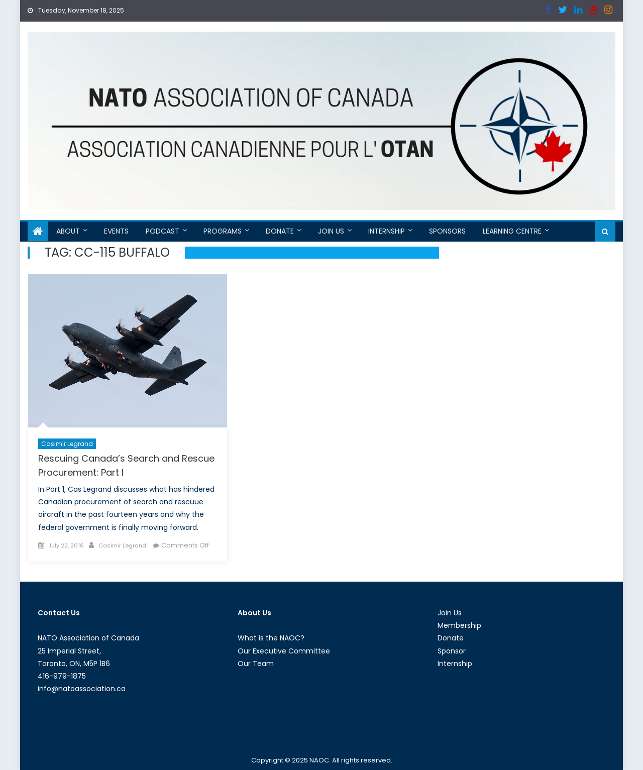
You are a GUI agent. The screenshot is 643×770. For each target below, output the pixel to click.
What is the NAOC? (271, 638)
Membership (459, 625)
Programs (222, 231)
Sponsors (447, 231)
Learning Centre (512, 231)
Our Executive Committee (284, 651)
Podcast (162, 231)
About (68, 231)
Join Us (331, 231)
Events (116, 231)
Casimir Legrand (67, 443)
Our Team (256, 663)
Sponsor (452, 651)
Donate (280, 231)
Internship (386, 231)
